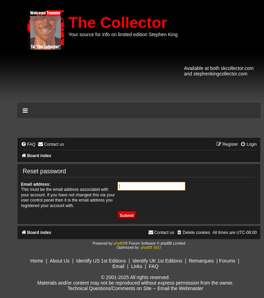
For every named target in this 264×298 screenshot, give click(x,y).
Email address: (36, 184)
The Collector (117, 22)
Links (136, 266)
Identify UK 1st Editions (157, 261)
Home (36, 261)
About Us (60, 261)
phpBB (119, 243)
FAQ (153, 266)
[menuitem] (28, 144)
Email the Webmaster (180, 288)
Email (118, 266)
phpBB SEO (151, 247)
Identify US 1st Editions (101, 261)
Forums (227, 261)
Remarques (201, 261)
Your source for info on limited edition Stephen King (123, 34)
